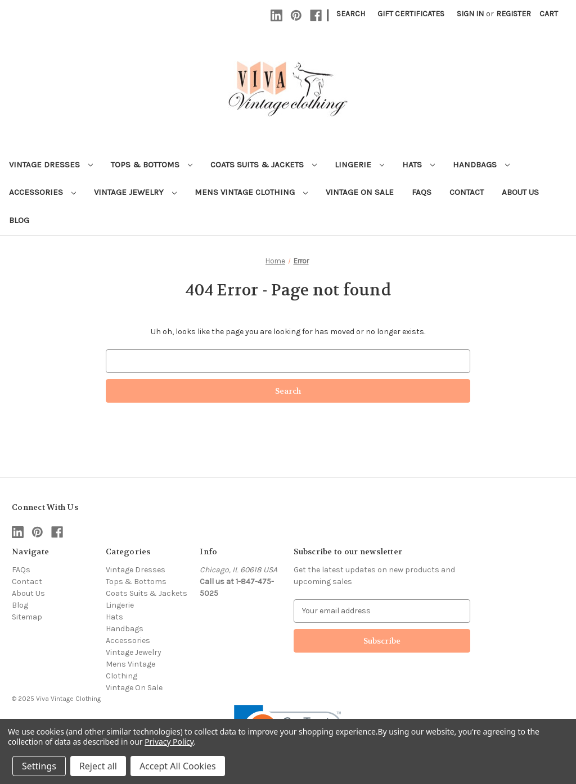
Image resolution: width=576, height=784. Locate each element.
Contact (466, 192)
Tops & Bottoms (151, 164)
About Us (520, 192)
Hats (418, 164)
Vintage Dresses (51, 164)
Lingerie (359, 164)
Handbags (481, 164)
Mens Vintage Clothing (251, 192)
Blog (19, 220)
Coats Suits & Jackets (263, 164)
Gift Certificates (410, 14)
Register (513, 14)
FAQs (421, 192)
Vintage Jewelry (135, 192)
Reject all (98, 766)
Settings (39, 766)
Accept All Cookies (178, 766)
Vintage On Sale (360, 192)
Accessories (42, 192)
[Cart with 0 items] (548, 14)
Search (350, 14)
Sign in (470, 14)
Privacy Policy (169, 741)
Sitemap (27, 617)
